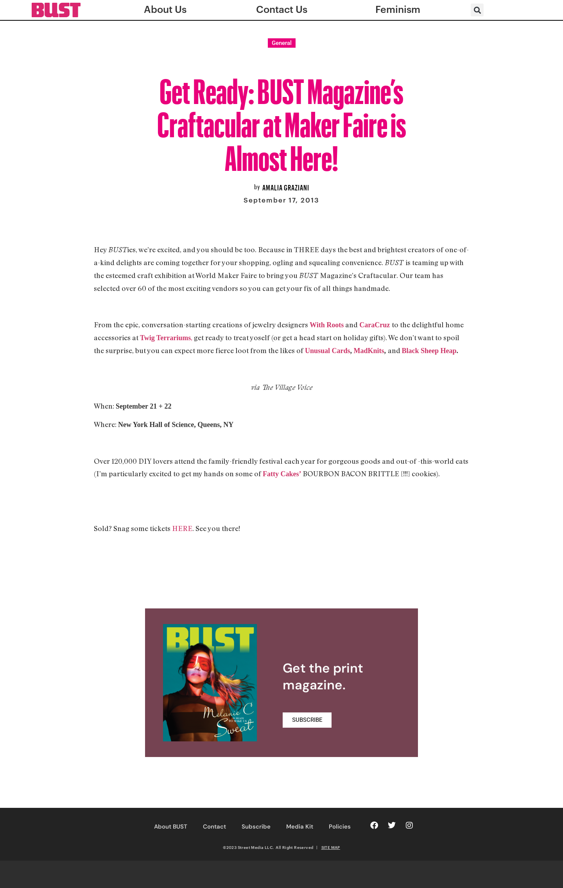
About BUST (170, 827)
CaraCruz (374, 325)
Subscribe (256, 827)
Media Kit (299, 827)
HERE (182, 528)
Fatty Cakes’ (282, 474)
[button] (477, 10)
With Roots (327, 325)
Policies (340, 827)
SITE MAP (330, 847)
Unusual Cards (327, 351)
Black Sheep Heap (429, 351)
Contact (214, 827)
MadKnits (369, 351)
